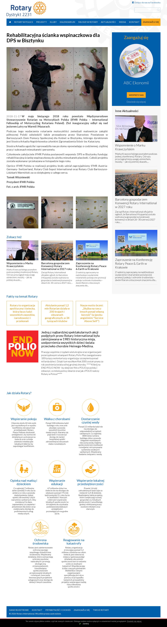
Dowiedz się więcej (136, 101)
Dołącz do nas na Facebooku (146, 2)
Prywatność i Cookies (58, 610)
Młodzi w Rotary (88, 22)
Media (122, 22)
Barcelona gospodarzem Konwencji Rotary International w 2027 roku (56, 266)
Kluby (53, 22)
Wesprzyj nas (136, 95)
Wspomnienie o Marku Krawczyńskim (20, 265)
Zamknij (86, 624)
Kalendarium (67, 22)
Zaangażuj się (151, 22)
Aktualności (108, 22)
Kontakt (134, 22)
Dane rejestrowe (19, 610)
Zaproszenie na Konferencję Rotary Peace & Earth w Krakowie (91, 266)
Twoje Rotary (101, 610)
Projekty (41, 22)
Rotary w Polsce (23, 22)
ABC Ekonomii (136, 82)
